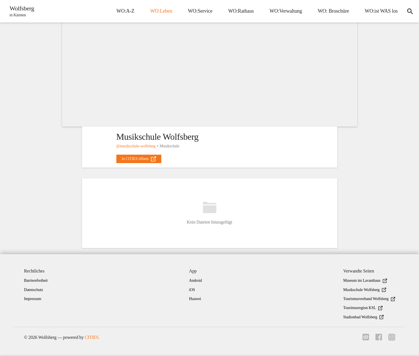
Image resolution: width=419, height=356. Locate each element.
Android (195, 282)
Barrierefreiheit (36, 282)
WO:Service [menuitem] (199, 11)
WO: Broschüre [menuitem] (332, 11)
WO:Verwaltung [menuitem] (284, 11)
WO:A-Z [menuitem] (124, 11)
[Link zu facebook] (378, 340)
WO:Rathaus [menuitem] (240, 11)
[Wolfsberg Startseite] (21, 11)
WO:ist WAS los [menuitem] (380, 11)
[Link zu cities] (364, 340)
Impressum (32, 300)
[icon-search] (409, 11)
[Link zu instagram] (391, 340)
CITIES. (92, 338)
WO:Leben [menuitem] (160, 11)
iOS (192, 291)
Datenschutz (33, 291)
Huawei (195, 300)
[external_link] (138, 159)
